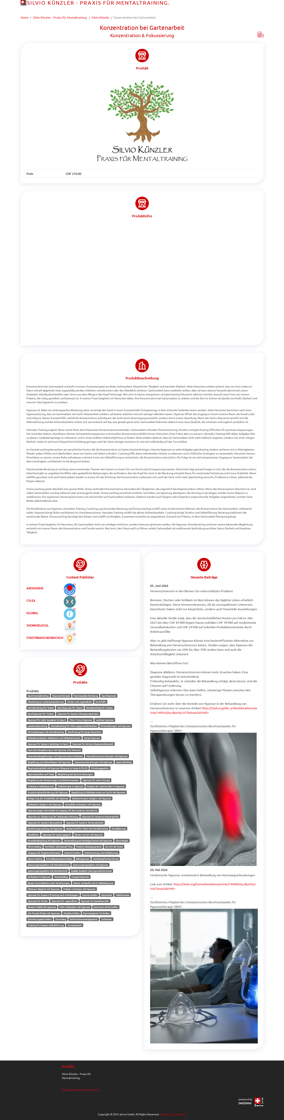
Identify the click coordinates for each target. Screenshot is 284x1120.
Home (25, 17)
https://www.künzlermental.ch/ (80, 1089)
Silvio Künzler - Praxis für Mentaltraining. (60, 17)
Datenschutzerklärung (173, 1114)
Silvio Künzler (100, 17)
